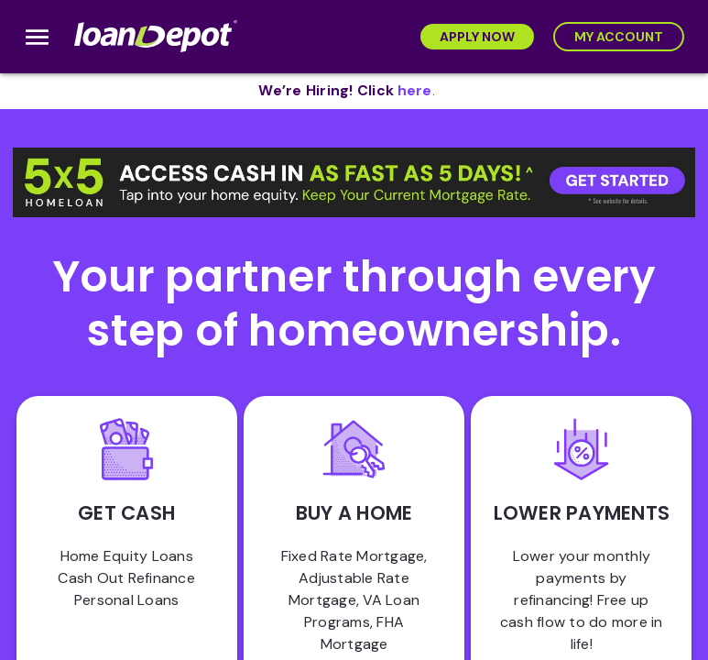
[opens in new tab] (415, 91)
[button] (354, 183)
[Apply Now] (477, 37)
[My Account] (618, 36)
